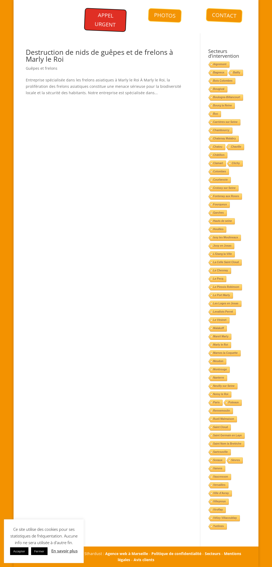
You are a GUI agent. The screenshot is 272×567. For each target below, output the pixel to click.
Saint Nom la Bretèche (227, 443)
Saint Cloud (220, 427)
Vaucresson (220, 476)
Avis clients (144, 559)
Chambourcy (221, 130)
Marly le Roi (220, 344)
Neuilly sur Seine (224, 385)
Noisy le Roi (220, 394)
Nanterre (218, 377)
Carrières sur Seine (225, 122)
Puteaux (233, 402)
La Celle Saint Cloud (226, 262)
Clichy (236, 163)
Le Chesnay (220, 270)
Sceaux (218, 460)
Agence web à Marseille (126, 553)
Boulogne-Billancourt (226, 97)
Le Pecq (218, 278)
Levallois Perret (223, 311)
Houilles (218, 229)
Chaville (236, 146)
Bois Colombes (223, 80)
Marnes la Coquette (225, 352)
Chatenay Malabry (224, 138)
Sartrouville (220, 451)
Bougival (218, 89)
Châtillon (219, 155)
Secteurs (212, 553)
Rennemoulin (221, 410)
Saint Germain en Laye (227, 435)
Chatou (217, 146)
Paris (216, 402)
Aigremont (220, 64)
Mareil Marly (221, 336)
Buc (215, 113)
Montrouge (220, 369)
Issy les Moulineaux (225, 237)
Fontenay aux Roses (226, 196)
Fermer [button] (39, 551)
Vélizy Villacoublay (225, 517)
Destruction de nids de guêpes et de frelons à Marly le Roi (99, 55)
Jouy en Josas (222, 245)
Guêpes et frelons (41, 68)
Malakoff (218, 328)
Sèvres (235, 460)
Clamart (218, 163)
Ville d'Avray (221, 493)
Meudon (218, 361)
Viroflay (218, 509)
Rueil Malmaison (223, 418)
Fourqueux (220, 204)
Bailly (236, 72)
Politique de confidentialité (176, 553)
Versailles (219, 484)
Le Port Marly (221, 295)
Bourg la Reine (222, 105)
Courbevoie (220, 179)
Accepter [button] (19, 551)
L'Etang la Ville (222, 254)
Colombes (219, 171)
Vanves (217, 468)
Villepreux (219, 501)
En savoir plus (64, 550)
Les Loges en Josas (226, 303)
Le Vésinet (220, 319)
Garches (218, 212)
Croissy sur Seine (224, 188)
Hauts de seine (222, 221)
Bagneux (218, 72)
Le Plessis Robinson (226, 286)
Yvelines (218, 526)
